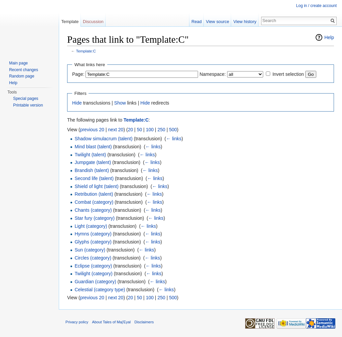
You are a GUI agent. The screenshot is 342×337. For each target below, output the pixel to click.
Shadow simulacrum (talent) (103, 138)
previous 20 (92, 129)
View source (217, 21)
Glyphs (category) (92, 241)
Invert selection (288, 74)
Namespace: (212, 74)
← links (173, 138)
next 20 (115, 129)
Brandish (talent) (91, 170)
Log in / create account (316, 5)
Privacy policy (76, 322)
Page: (78, 74)
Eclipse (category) (93, 266)
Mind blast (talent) (93, 146)
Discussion (93, 21)
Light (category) (90, 226)
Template (69, 21)
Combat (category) (93, 202)
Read (196, 21)
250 (161, 129)
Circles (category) (92, 258)
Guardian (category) (95, 281)
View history (244, 21)
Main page (18, 63)
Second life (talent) (94, 178)
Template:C (86, 51)
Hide (77, 103)
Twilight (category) (93, 273)
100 (150, 129)
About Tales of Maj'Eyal (111, 322)
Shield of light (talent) (96, 186)
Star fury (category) (94, 218)
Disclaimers (144, 322)
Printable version (28, 105)
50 (139, 129)
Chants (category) (93, 210)
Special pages (25, 98)
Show (120, 103)
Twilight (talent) (90, 154)
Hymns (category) (92, 233)
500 (173, 129)
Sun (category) (89, 249)
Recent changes (23, 69)
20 (130, 129)
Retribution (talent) (93, 194)
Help (329, 37)
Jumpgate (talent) (92, 162)
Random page (21, 76)
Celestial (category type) (99, 289)
